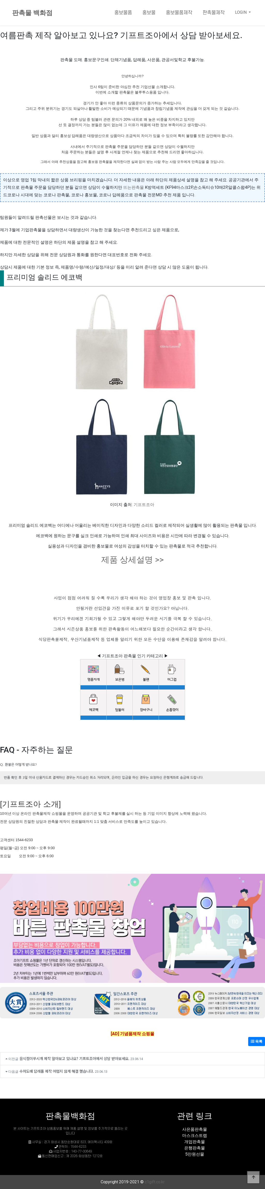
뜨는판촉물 (133, 187)
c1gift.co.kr (155, 1181)
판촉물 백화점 (32, 13)
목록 (256, 1041)
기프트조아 (144, 504)
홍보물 (149, 13)
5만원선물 (194, 1154)
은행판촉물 (194, 1147)
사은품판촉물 (194, 1129)
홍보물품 (123, 13)
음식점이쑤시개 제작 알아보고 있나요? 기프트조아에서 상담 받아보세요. (74, 1058)
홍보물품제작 (179, 13)
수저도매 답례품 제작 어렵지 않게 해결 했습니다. (56, 1071)
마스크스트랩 (194, 1135)
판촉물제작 (214, 13)
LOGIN (241, 12)
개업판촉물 (194, 1141)
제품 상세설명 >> (132, 560)
